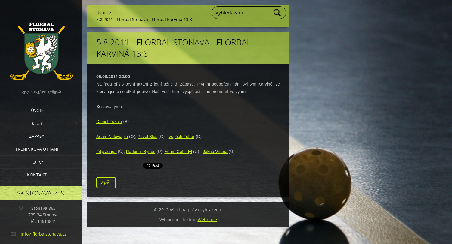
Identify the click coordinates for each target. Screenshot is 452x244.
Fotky (36, 162)
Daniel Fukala (109, 121)
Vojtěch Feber (181, 136)
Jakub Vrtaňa (215, 151)
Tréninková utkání (36, 149)
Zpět (106, 182)
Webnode (207, 219)
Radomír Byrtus (140, 151)
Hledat (277, 12)
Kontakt (37, 175)
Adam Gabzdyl (178, 151)
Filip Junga (106, 151)
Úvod (37, 110)
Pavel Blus (147, 136)
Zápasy (36, 136)
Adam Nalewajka (112, 136)
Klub (37, 123)
